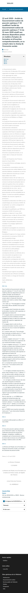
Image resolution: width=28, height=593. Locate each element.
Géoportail (6, 586)
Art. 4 (5, 63)
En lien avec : (14, 509)
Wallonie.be (6, 577)
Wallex (5, 584)
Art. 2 (5, 60)
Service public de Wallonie (10, 582)
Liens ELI (5, 569)
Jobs (4, 588)
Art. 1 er (6, 59)
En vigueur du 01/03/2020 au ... (14, 501)
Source (4, 493)
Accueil (4, 9)
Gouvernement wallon (9, 580)
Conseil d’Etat (6, 491)
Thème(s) (14, 505)
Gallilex (5, 560)
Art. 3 (5, 62)
